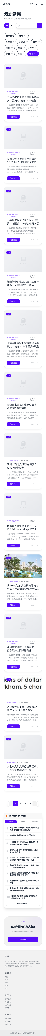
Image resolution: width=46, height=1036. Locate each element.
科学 (33, 47)
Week (23, 821)
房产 (6, 980)
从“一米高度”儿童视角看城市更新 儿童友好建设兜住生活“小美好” (22, 589)
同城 (9, 47)
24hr (11, 821)
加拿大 (11, 41)
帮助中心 (8, 1008)
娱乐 (24, 41)
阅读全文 (13, 117)
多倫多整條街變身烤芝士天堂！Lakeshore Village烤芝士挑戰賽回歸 (22, 529)
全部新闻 (10, 35)
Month (35, 821)
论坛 (6, 988)
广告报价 (8, 1002)
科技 (21, 54)
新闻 (6, 977)
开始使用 (23, 939)
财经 (22, 35)
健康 (36, 41)
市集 (6, 986)
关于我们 (8, 999)
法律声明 (8, 1018)
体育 (9, 54)
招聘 (6, 983)
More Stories (23, 904)
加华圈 (6, 3)
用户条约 (8, 1021)
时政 (21, 47)
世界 (33, 54)
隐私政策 (8, 1024)
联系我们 (8, 1005)
